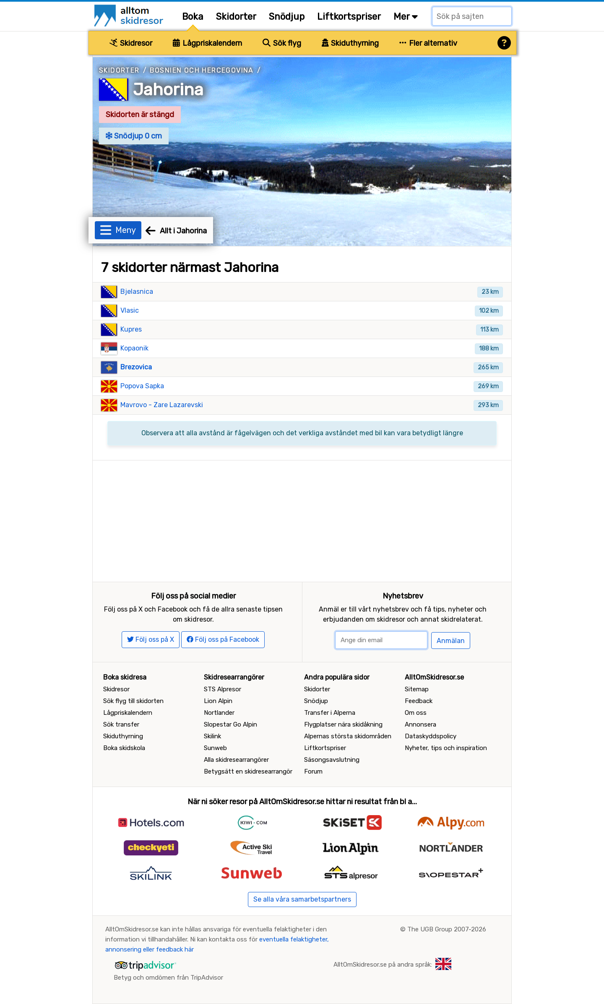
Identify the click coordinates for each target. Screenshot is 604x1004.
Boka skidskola (124, 748)
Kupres (131, 329)
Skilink (212, 736)
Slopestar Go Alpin (230, 724)
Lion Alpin (218, 701)
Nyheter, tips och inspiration (446, 748)
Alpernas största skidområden (347, 736)
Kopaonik (134, 348)
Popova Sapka (142, 386)
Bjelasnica (136, 291)
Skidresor (130, 43)
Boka (192, 16)
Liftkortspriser (349, 16)
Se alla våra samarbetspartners (302, 899)
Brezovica (136, 367)
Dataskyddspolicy (430, 736)
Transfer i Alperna (329, 712)
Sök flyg (282, 43)
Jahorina (168, 89)
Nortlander (219, 712)
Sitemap (417, 689)
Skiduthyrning (350, 43)
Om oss (416, 712)
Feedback (418, 701)
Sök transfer (121, 724)
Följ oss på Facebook (223, 639)
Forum (313, 771)
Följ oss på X (150, 639)
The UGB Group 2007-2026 (446, 929)
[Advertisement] (302, 519)
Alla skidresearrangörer (236, 759)
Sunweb (215, 748)
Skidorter (236, 16)
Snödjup (287, 16)
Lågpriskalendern (207, 43)
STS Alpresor (222, 689)
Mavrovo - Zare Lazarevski (161, 405)
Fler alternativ (428, 43)
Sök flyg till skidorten (133, 701)
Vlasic (129, 310)
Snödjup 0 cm (134, 136)
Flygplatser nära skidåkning (343, 724)
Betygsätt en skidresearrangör (248, 771)
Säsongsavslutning (331, 759)
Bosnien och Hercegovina (202, 70)
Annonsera (420, 724)
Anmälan (451, 641)
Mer (405, 16)
